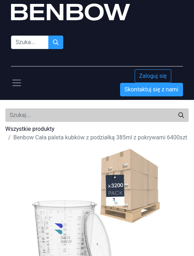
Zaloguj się (153, 76)
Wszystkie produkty (29, 129)
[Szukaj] (55, 42)
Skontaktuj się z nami (151, 89)
